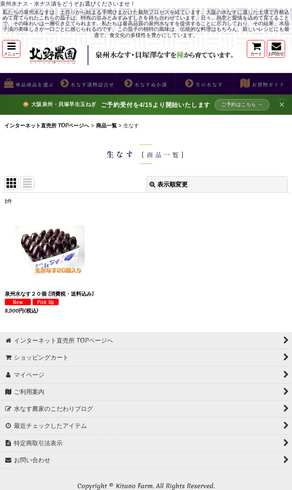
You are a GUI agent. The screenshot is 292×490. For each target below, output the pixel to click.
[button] (11, 49)
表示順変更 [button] (168, 184)
